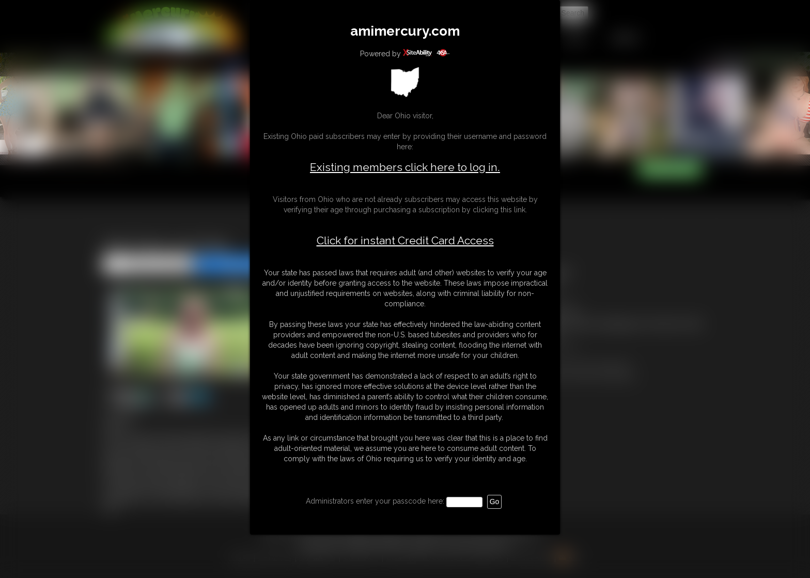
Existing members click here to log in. (405, 167)
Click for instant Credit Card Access (405, 241)
